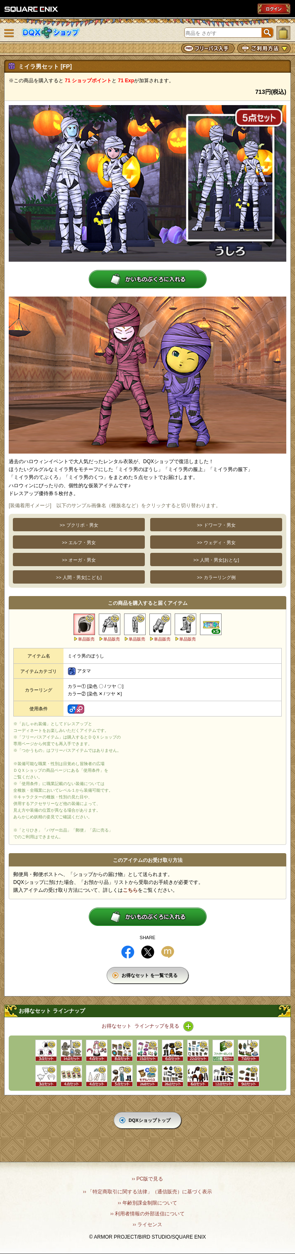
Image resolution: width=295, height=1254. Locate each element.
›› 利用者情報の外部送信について (147, 1214)
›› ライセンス (147, 1224)
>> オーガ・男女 (79, 559)
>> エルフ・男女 (79, 542)
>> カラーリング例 (216, 577)
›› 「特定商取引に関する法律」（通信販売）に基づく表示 (147, 1192)
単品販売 (86, 639)
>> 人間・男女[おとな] (216, 559)
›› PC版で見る (147, 1179)
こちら (130, 890)
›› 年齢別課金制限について (147, 1203)
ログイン (274, 9)
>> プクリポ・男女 (79, 525)
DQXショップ (51, 32)
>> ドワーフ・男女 (216, 525)
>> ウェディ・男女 (216, 542)
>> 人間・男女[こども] (79, 577)
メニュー (9, 33)
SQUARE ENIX (31, 9)
